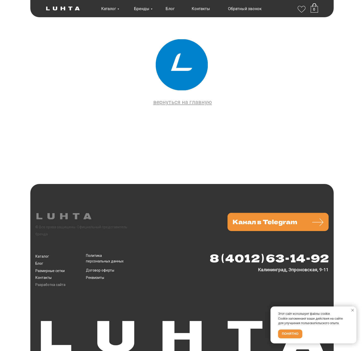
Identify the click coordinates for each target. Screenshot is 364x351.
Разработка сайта (50, 285)
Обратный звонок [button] (245, 8)
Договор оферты (100, 270)
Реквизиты (95, 278)
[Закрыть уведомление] (352, 310)
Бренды (141, 8)
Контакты (201, 8)
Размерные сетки (50, 271)
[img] (301, 8)
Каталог (108, 8)
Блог (170, 8)
